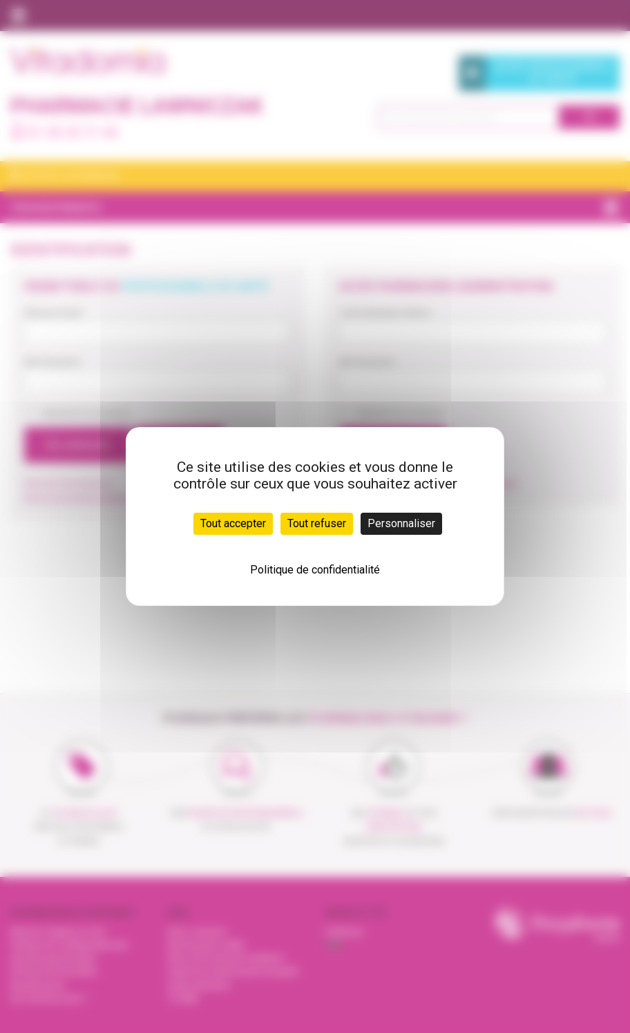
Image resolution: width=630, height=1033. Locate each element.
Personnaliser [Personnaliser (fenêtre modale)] (401, 523)
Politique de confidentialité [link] (315, 569)
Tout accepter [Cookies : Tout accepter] (233, 523)
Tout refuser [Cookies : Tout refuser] (316, 523)
